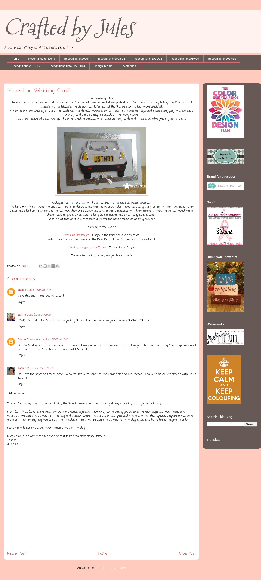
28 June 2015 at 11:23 (39, 368)
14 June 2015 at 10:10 (55, 339)
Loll (20, 315)
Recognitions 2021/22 (148, 58)
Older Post (187, 553)
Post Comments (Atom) (110, 568)
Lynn (21, 368)
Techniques (128, 66)
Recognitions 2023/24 (111, 58)
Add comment (18, 394)
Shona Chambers (29, 339)
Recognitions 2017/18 (222, 58)
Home (15, 58)
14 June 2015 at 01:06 (37, 315)
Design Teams (103, 66)
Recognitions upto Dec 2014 (66, 66)
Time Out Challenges (76, 235)
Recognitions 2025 (76, 58)
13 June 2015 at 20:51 (38, 290)
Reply (21, 302)
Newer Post (16, 553)
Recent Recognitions (41, 58)
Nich (21, 290)
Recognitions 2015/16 (26, 66)
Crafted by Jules (69, 27)
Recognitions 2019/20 (185, 58)
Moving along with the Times (87, 247)
